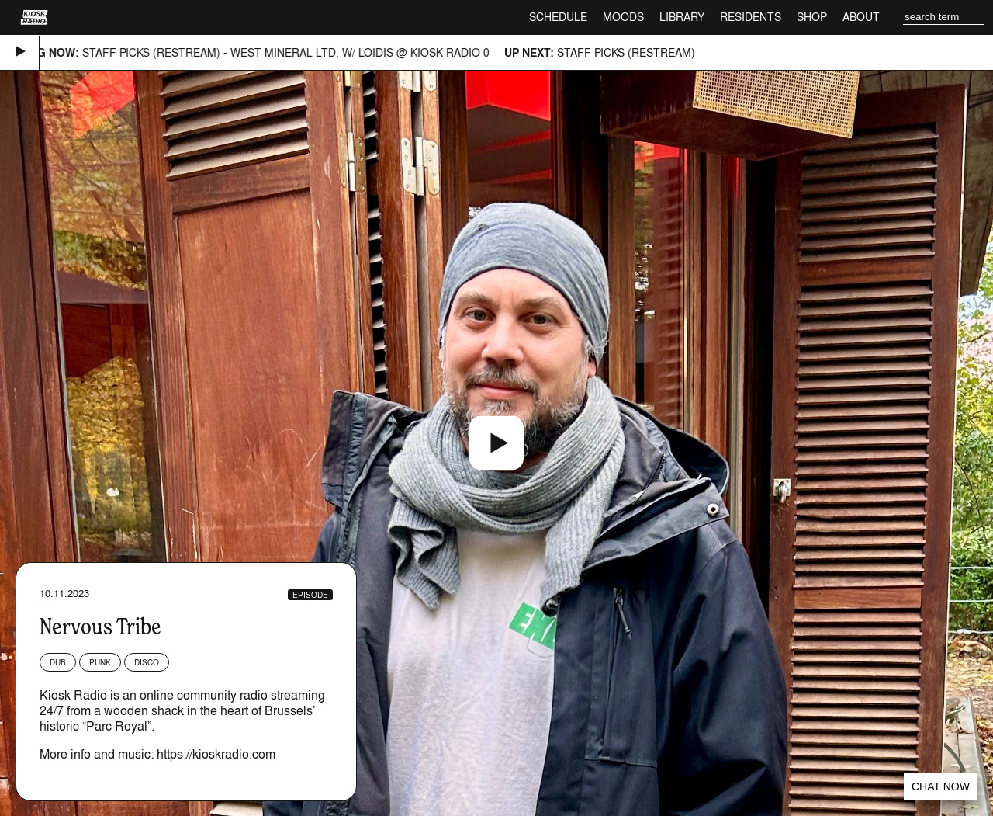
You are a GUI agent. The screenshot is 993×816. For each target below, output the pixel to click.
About (861, 16)
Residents (750, 16)
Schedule (558, 16)
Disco (146, 662)
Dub (58, 662)
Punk (100, 662)
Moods (623, 16)
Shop (812, 16)
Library (681, 16)
